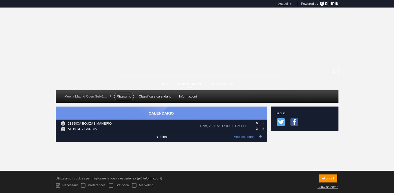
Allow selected (327, 187)
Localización (221, 84)
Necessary (67, 185)
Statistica (119, 185)
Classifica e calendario (155, 96)
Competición (189, 84)
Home (166, 84)
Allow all (328, 178)
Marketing (142, 185)
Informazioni (188, 96)
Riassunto (124, 96)
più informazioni (149, 178)
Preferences (93, 185)
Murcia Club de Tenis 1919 (197, 53)
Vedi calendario (248, 137)
